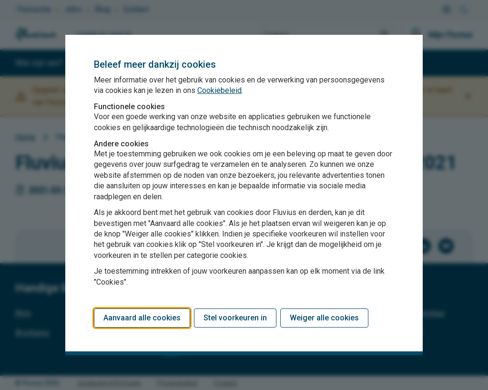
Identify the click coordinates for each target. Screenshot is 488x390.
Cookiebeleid (219, 90)
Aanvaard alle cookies (142, 317)
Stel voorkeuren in (235, 317)
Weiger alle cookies (324, 317)
